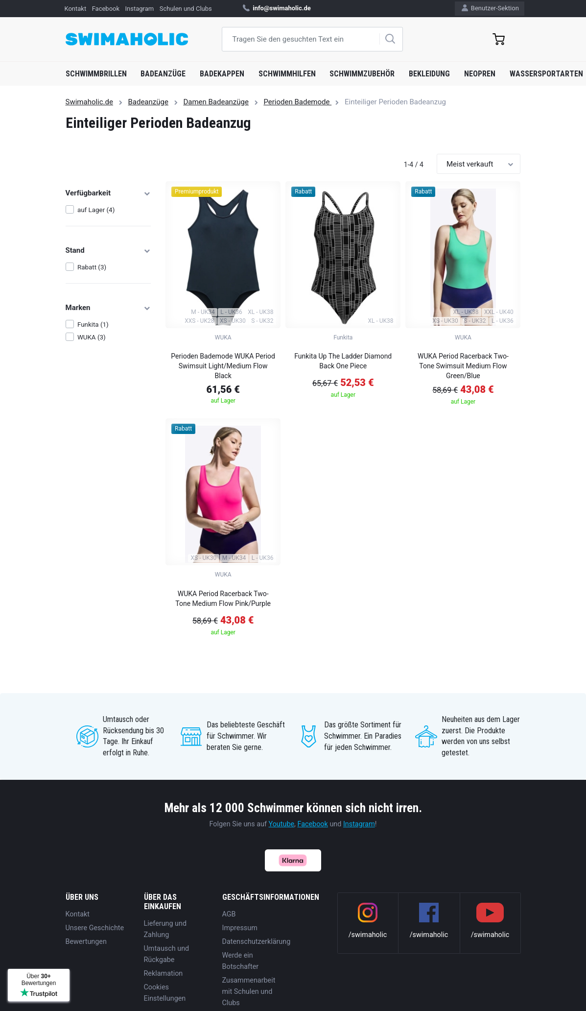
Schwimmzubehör (362, 73)
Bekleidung (429, 73)
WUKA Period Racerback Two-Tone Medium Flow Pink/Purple (223, 598)
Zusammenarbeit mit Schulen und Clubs (249, 991)
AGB (229, 914)
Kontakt (75, 8)
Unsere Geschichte (95, 928)
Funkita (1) (93, 324)
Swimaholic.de (89, 101)
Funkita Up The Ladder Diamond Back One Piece (343, 361)
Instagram (139, 8)
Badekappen (222, 73)
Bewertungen (86, 942)
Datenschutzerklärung (256, 942)
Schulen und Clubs (186, 8)
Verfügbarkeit (108, 193)
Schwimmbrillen (96, 73)
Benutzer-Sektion (490, 8)
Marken (108, 307)
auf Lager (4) (96, 210)
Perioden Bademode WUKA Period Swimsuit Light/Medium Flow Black (223, 366)
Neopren (479, 73)
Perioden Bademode (297, 101)
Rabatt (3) (91, 267)
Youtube (282, 824)
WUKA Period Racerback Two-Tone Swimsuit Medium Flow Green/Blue (463, 366)
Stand (108, 250)
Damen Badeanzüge (216, 101)
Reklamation (163, 973)
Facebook (105, 8)
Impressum (240, 928)
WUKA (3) (91, 337)
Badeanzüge (163, 73)
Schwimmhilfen (287, 73)
